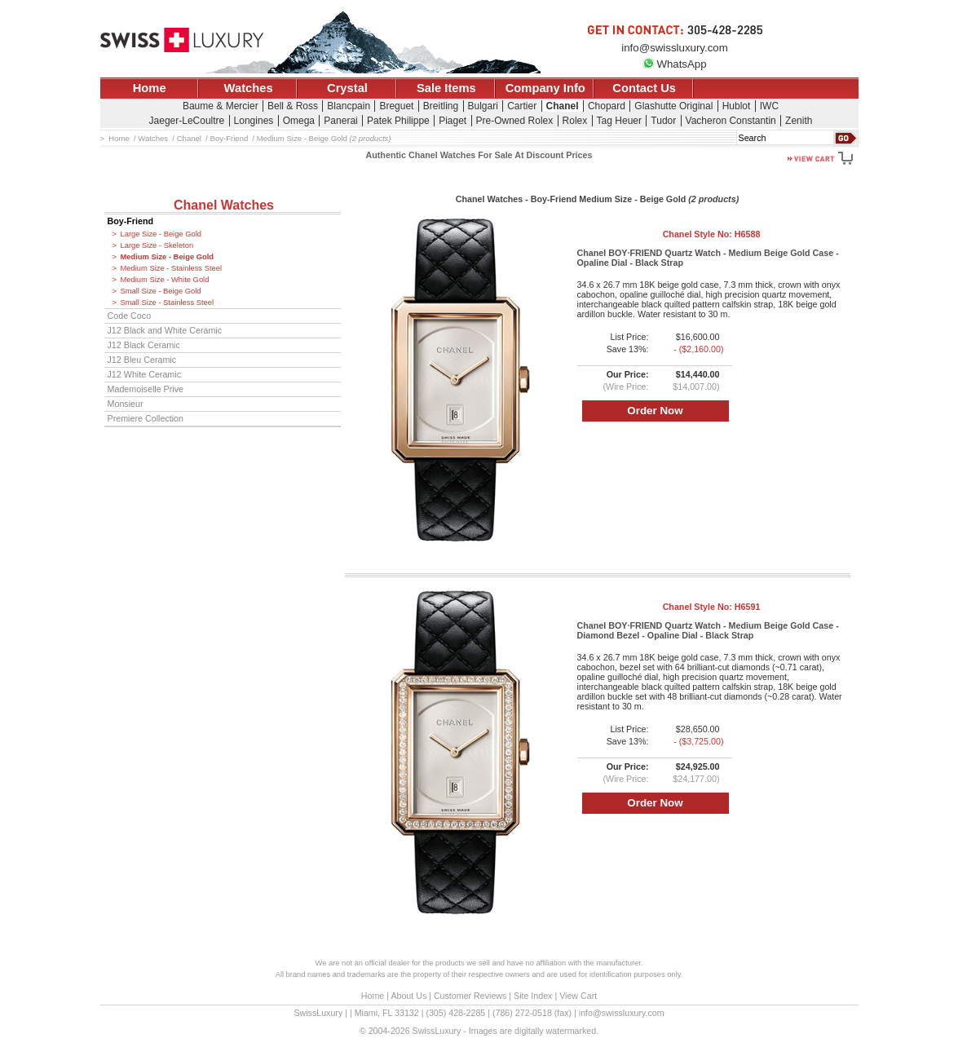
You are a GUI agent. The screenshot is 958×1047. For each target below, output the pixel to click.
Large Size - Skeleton (157, 245)
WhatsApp (674, 64)
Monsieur (125, 404)
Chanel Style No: (712, 234)
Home (149, 88)
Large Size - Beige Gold (161, 234)
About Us (408, 996)
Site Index (533, 996)
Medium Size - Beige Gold (167, 257)
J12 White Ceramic (145, 374)
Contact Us (644, 88)
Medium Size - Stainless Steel (172, 268)
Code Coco (130, 315)
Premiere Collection (146, 418)
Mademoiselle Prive (146, 389)
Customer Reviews (470, 996)
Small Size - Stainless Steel (167, 302)
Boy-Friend (131, 221)
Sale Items (446, 88)
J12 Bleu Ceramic (142, 359)
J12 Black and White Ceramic (165, 330)
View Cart (578, 996)
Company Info (545, 88)
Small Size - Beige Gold (161, 291)
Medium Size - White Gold (165, 280)
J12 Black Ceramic (144, 345)
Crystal (347, 88)
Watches (248, 88)
